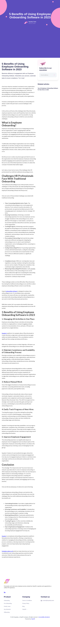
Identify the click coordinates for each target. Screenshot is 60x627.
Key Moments (7, 609)
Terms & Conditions (27, 600)
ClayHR (33, 619)
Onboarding (7, 600)
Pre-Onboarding (8, 603)
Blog (23, 606)
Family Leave (7, 606)
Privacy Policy (25, 603)
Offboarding (7, 612)
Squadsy (4, 536)
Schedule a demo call (7, 551)
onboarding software (11, 291)
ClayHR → (25, 609)
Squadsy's (4, 333)
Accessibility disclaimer (44, 617)
